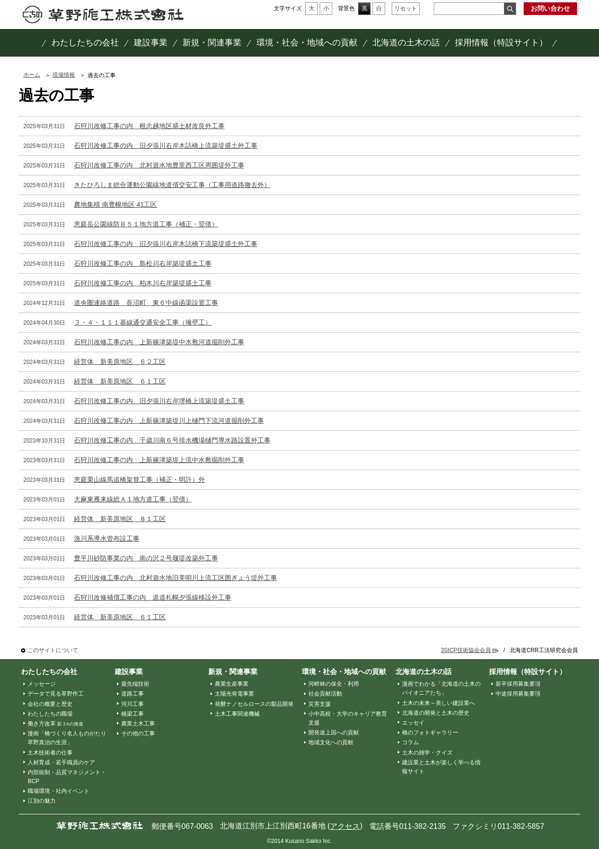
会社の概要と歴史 (50, 704)
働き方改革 (56, 723)
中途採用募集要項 (518, 693)
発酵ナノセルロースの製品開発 (254, 704)
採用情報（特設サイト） (527, 671)
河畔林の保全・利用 (333, 684)
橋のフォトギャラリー (430, 732)
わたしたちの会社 (49, 671)
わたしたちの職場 (50, 714)
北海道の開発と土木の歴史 (435, 713)
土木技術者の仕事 (50, 752)
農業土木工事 (138, 723)
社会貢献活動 (325, 693)
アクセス (345, 826)
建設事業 (129, 671)
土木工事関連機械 (237, 714)
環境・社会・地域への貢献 (344, 671)
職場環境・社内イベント (58, 791)
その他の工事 (138, 733)
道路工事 (132, 693)
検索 (510, 9)
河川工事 (132, 704)
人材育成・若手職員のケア (61, 762)
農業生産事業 (231, 684)
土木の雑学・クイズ (427, 752)
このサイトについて (53, 650)
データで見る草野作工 (56, 693)
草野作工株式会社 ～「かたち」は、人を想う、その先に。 (103, 14)
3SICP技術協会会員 (466, 650)
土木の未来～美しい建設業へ (438, 703)
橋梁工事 (132, 714)
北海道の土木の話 (423, 671)
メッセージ (42, 684)
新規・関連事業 (232, 671)
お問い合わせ (550, 8)
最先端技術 (135, 684)
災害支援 (319, 704)
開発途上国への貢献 (333, 732)
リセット (405, 8)
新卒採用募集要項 (518, 684)
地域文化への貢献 (330, 742)
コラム (410, 742)
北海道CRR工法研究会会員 (544, 650)
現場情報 (63, 75)
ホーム (31, 75)
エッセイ (413, 722)
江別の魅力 (42, 801)
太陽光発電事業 (234, 693)
